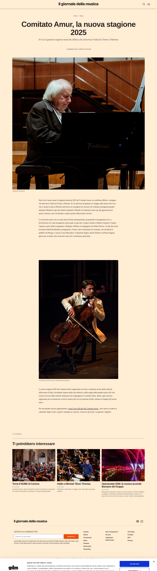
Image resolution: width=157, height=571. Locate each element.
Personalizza (135, 558)
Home (76, 16)
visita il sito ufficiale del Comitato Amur (83, 409)
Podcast (86, 543)
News (81, 16)
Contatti (130, 535)
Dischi (85, 535)
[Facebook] (137, 521)
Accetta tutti (134, 552)
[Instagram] (142, 521)
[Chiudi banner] (154, 549)
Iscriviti (71, 536)
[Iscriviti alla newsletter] (148, 4)
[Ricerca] (144, 4)
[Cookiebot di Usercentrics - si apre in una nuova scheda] (13, 567)
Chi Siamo (131, 532)
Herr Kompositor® (111, 532)
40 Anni (108, 535)
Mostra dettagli (32, 567)
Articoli (85, 532)
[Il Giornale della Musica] (78, 4)
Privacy (130, 540)
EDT (129, 537)
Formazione (87, 537)
